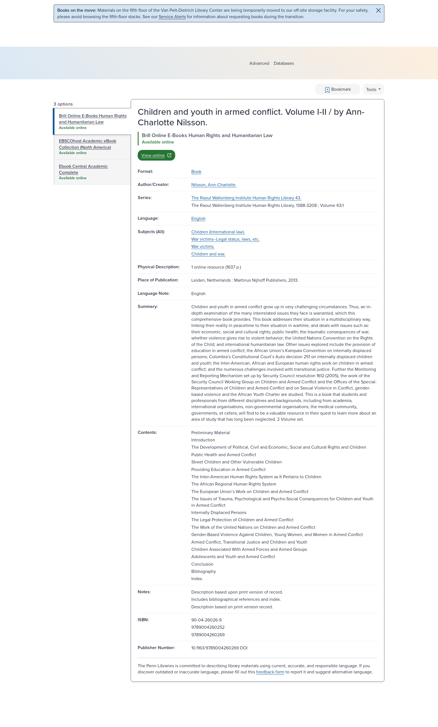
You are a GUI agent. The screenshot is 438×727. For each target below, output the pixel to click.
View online (156, 155)
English (198, 218)
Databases (284, 63)
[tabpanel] (257, 146)
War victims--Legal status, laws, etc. (225, 239)
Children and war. (208, 254)
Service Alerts (172, 16)
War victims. (203, 246)
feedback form (270, 672)
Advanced (259, 63)
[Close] (378, 10)
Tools (371, 89)
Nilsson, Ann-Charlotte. (214, 184)
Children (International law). (218, 232)
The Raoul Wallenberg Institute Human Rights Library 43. (246, 198)
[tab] (92, 121)
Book (196, 171)
